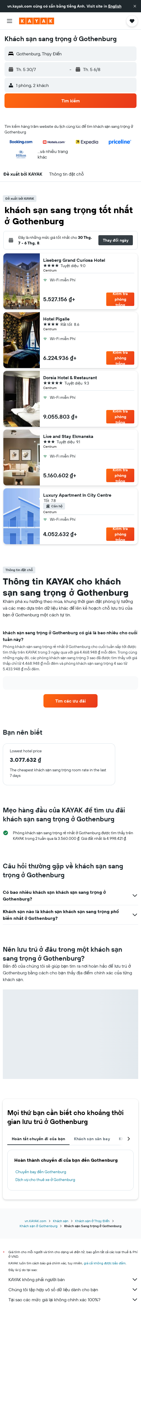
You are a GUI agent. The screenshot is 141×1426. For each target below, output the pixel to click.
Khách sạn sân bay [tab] (92, 1138)
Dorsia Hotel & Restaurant (70, 377)
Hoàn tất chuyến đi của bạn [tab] (38, 1138)
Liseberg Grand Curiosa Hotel (74, 260)
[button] (135, 6)
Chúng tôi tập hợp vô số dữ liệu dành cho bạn (73, 1289)
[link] (70, 701)
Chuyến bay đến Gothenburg (40, 1171)
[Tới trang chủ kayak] (36, 21)
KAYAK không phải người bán (73, 1279)
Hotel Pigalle (56, 319)
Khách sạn (61, 1221)
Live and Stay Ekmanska (68, 436)
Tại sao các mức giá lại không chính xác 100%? (73, 1299)
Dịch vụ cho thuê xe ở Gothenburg (45, 1179)
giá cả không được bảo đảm (105, 1263)
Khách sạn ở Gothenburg (38, 1226)
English (114, 6)
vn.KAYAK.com (35, 1221)
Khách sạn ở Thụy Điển (92, 1221)
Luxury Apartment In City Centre (77, 495)
